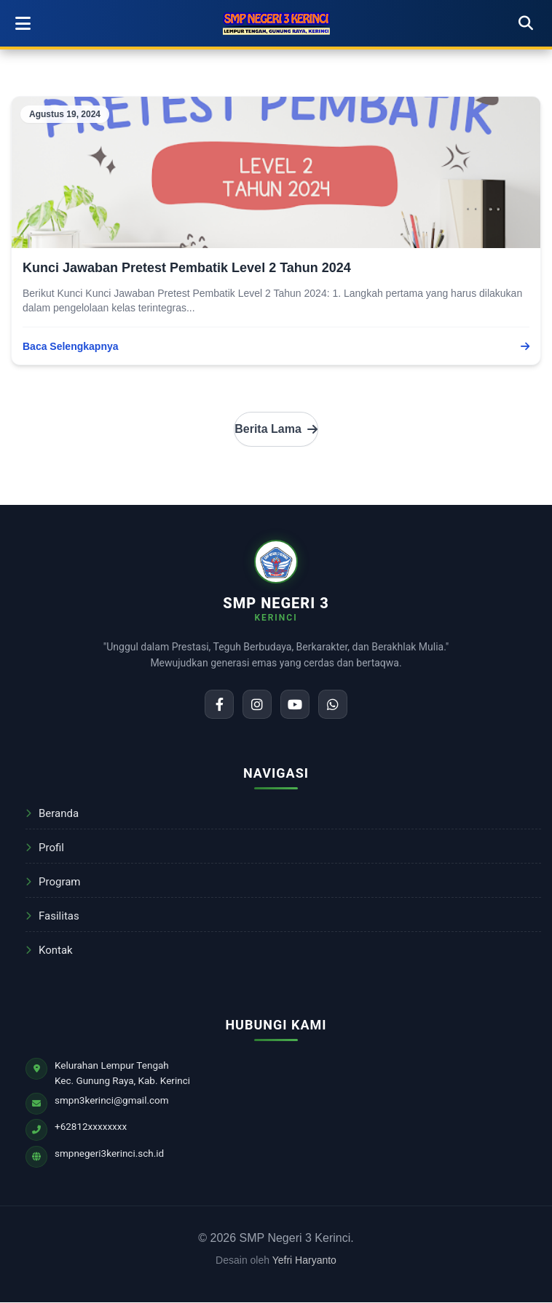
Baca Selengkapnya (276, 346)
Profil (44, 847)
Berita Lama (276, 429)
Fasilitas (52, 916)
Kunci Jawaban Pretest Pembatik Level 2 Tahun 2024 (187, 267)
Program (52, 881)
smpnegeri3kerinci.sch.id (109, 1153)
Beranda (52, 813)
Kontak (49, 950)
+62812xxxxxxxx (91, 1126)
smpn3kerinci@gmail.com (112, 1100)
